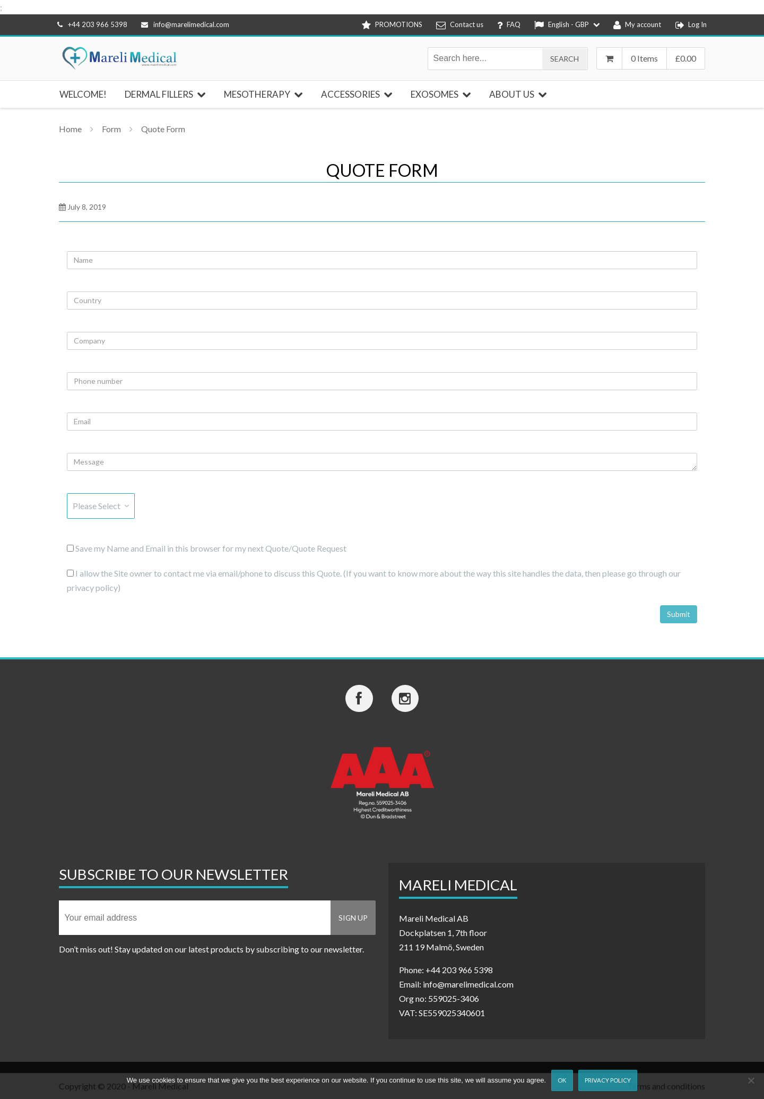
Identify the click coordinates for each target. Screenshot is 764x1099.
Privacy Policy (608, 1080)
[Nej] (750, 1080)
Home (70, 129)
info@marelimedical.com (185, 24)
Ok (562, 1080)
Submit (678, 614)
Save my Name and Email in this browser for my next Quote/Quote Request (206, 548)
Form (111, 129)
